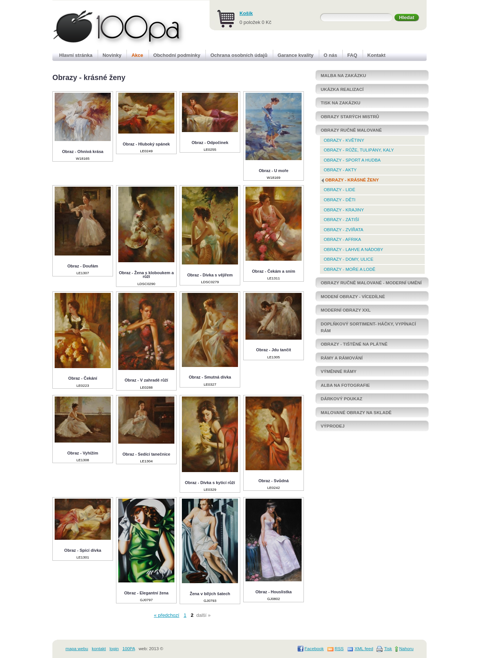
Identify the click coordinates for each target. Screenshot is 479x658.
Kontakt (376, 55)
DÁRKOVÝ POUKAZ (341, 398)
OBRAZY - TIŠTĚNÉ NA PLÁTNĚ (354, 344)
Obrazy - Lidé (339, 189)
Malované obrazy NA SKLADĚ (356, 412)
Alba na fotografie (345, 385)
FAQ (352, 55)
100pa (111, 25)
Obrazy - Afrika (342, 239)
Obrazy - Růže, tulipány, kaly (359, 149)
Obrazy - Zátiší (341, 219)
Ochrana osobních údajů (238, 55)
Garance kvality (296, 55)
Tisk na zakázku (340, 102)
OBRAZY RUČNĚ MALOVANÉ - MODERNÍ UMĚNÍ (371, 282)
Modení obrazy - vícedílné (353, 296)
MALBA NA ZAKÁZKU (343, 75)
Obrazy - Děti (340, 199)
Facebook (314, 648)
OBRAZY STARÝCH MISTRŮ (350, 116)
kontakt (99, 648)
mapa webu (76, 648)
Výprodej (333, 425)
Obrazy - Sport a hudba (352, 159)
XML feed (364, 648)
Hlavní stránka (75, 55)
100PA (128, 648)
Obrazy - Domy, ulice (348, 259)
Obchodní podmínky (177, 55)
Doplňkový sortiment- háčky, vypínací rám (368, 327)
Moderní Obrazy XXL (346, 309)
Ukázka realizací (342, 89)
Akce (137, 55)
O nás (330, 55)
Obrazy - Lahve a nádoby (353, 249)
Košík (246, 13)
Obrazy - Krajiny (344, 209)
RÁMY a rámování (342, 357)
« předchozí (166, 615)
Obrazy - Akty (340, 169)
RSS (339, 648)
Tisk (388, 648)
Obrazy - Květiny (344, 140)
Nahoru (406, 648)
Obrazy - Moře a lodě (349, 269)
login (114, 648)
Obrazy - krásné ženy (352, 179)
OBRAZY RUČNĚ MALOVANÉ (351, 130)
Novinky (112, 55)
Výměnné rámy (338, 371)
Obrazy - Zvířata (343, 229)
